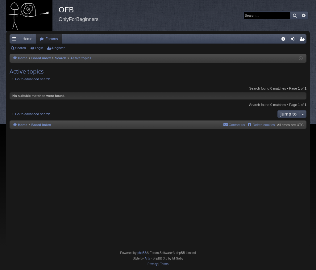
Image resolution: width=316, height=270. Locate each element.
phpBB (142, 253)
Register (58, 48)
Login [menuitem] (294, 40)
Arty (147, 258)
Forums (51, 39)
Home (27, 39)
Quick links (15, 40)
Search (20, 48)
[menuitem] (283, 39)
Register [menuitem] (303, 40)
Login (39, 48)
